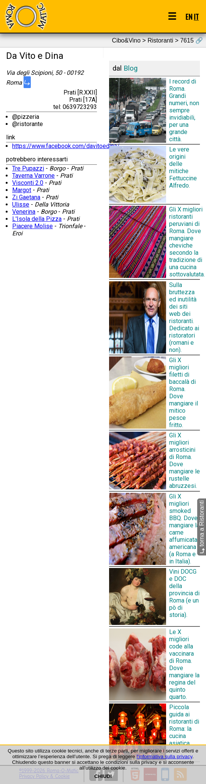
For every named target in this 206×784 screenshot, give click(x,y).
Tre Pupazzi (28, 168)
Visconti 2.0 (27, 182)
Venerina (23, 211)
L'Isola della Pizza (37, 218)
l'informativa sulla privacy (164, 756)
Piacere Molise (32, 226)
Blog (131, 68)
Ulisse (20, 204)
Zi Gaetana (26, 197)
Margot (21, 190)
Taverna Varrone (33, 175)
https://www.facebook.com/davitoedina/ (66, 146)
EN (188, 16)
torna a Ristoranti (201, 526)
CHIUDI (103, 776)
